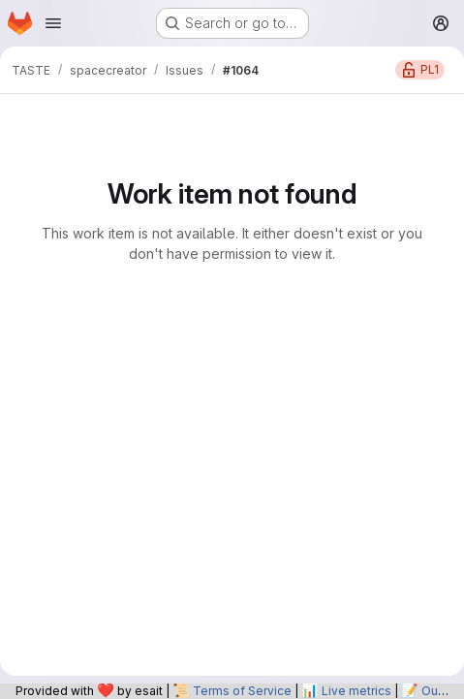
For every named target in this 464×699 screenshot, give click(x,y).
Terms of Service (242, 690)
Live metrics (356, 690)
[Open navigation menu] (53, 23)
